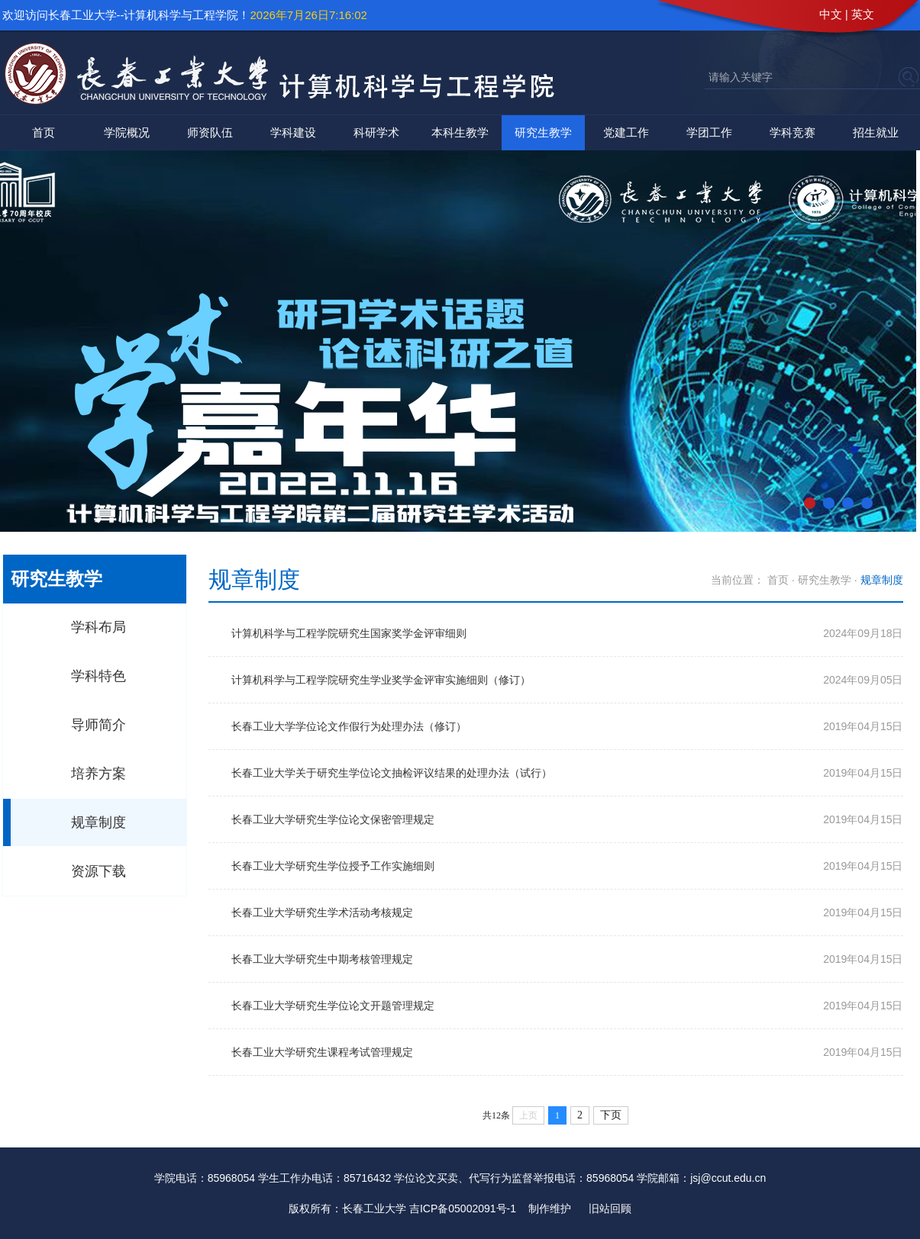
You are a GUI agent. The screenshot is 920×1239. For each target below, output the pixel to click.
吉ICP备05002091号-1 (462, 1208)
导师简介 (98, 724)
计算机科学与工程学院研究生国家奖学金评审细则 (348, 633)
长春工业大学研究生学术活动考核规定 (322, 912)
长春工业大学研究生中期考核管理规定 (322, 959)
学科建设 (293, 132)
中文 (830, 14)
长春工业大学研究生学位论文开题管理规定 (332, 1005)
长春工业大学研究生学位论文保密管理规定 (332, 819)
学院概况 (127, 132)
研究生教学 (543, 132)
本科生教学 (460, 132)
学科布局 (98, 627)
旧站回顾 (610, 1208)
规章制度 (98, 822)
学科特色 (98, 676)
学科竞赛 (792, 132)
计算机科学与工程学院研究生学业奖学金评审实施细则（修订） (381, 680)
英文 (862, 14)
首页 (43, 132)
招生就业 (876, 132)
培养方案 (98, 773)
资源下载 (98, 871)
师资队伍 (210, 132)
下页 (610, 1115)
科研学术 (376, 132)
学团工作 (709, 132)
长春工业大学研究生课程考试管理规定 (322, 1052)
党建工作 (626, 132)
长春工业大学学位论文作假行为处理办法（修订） (348, 726)
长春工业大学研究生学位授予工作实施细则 (332, 866)
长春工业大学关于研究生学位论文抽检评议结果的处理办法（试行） (391, 773)
